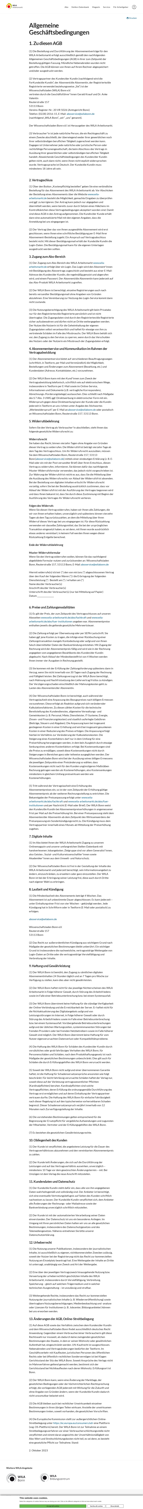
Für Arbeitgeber (120, 7)
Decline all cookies (96, 1506)
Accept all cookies (53, 1506)
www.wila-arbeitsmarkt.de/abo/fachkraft (63, 617)
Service (106, 7)
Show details (114, 1506)
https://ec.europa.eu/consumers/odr (73, 1423)
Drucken (132, 18)
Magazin (96, 7)
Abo (66, 7)
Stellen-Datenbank (80, 7)
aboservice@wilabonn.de (80, 113)
